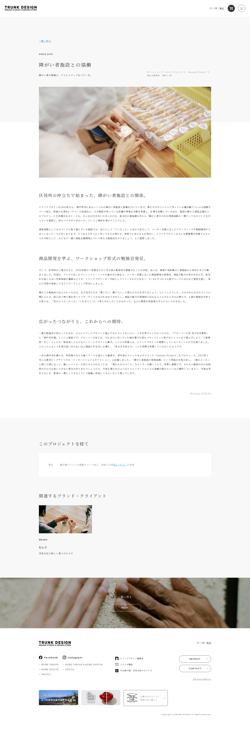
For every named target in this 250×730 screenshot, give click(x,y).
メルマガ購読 (124, 664)
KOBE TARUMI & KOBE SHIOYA (84, 664)
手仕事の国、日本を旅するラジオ (133, 671)
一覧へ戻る (45, 40)
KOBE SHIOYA (50, 670)
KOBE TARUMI (50, 664)
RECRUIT (195, 659)
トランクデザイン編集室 (129, 658)
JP (211, 8)
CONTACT (195, 668)
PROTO (46, 675)
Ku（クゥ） (120, 464)
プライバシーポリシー (202, 679)
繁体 (222, 8)
